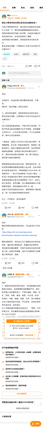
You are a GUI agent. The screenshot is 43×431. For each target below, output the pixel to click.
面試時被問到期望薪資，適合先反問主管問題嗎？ (23, 361)
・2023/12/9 (30, 217)
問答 (4, 8)
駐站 (23, 8)
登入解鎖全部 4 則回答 (21, 321)
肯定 (23, 208)
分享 (38, 66)
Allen (9, 214)
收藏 (30, 66)
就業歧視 (26, 54)
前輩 (14, 8)
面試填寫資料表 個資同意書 (16, 385)
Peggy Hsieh (12, 86)
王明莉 (9, 274)
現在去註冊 (29, 335)
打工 (5, 59)
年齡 (35, 54)
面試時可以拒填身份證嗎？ (15, 369)
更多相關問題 (21, 394)
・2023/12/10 (30, 88)
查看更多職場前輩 (22, 408)
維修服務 (6, 54)
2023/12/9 (14, 15)
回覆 (36, 208)
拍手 (9, 208)
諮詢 (32, 8)
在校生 (16, 54)
